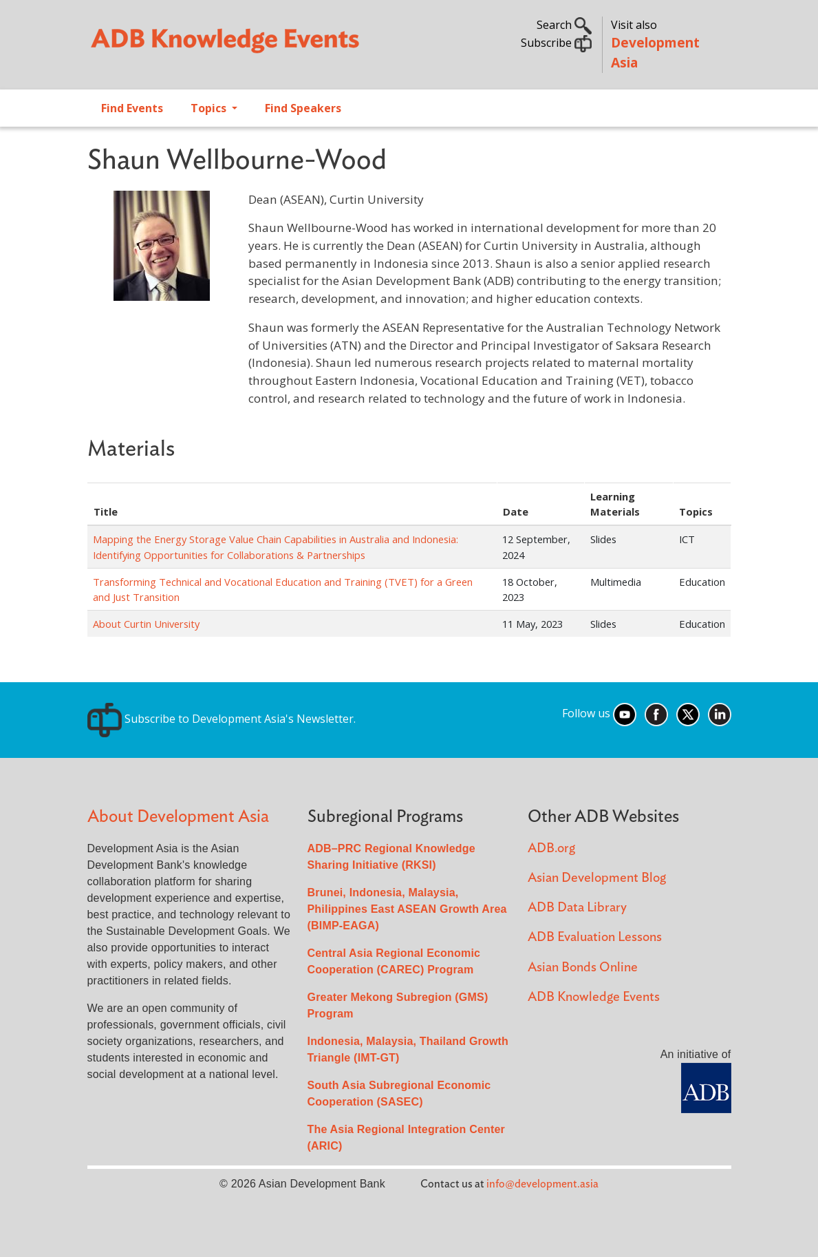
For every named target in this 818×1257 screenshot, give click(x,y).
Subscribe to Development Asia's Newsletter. (221, 718)
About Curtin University (146, 624)
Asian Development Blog (597, 878)
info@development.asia (542, 1184)
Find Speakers (303, 108)
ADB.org (551, 848)
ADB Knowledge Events (594, 997)
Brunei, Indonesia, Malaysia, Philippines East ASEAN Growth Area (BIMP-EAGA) (407, 909)
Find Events (132, 108)
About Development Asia (178, 816)
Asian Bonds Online (583, 967)
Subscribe (556, 42)
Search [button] (564, 24)
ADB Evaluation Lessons (595, 937)
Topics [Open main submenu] (210, 108)
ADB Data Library (577, 907)
